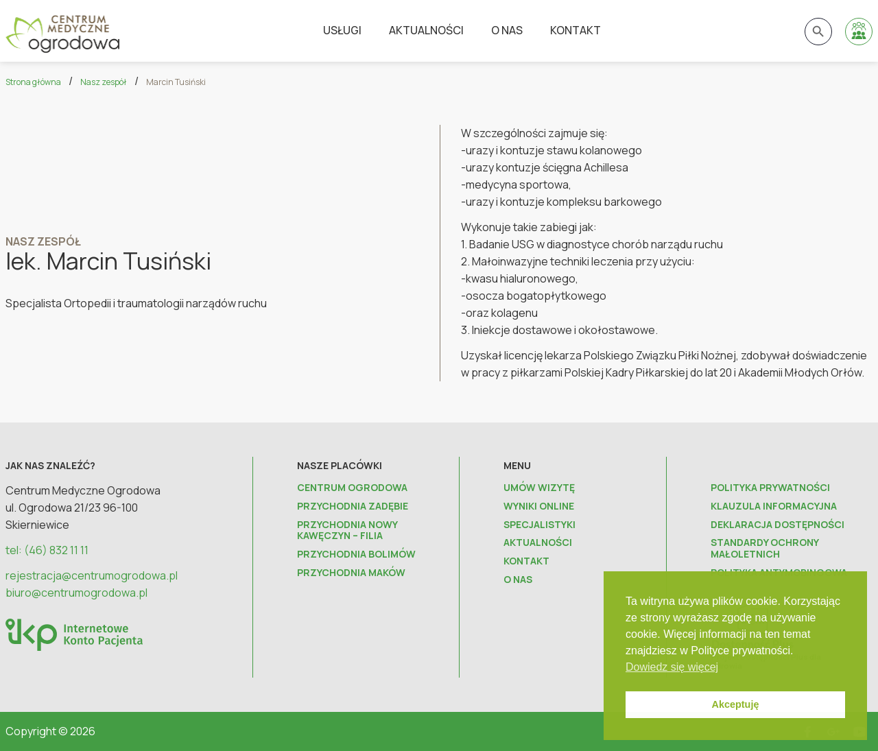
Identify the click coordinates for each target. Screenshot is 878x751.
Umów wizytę (539, 488)
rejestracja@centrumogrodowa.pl (91, 575)
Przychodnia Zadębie (352, 506)
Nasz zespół (103, 82)
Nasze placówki (339, 465)
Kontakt (575, 30)
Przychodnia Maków (351, 573)
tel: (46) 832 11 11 (46, 550)
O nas (507, 30)
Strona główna (33, 82)
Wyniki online (538, 506)
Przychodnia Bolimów (356, 554)
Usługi (342, 30)
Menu (517, 465)
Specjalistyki (539, 525)
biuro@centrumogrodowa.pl (76, 592)
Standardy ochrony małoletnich (764, 548)
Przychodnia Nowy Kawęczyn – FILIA (347, 531)
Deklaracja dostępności (777, 525)
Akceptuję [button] (735, 704)
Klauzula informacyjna (774, 506)
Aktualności (426, 30)
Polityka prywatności (770, 488)
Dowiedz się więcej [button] (672, 667)
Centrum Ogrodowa (352, 488)
